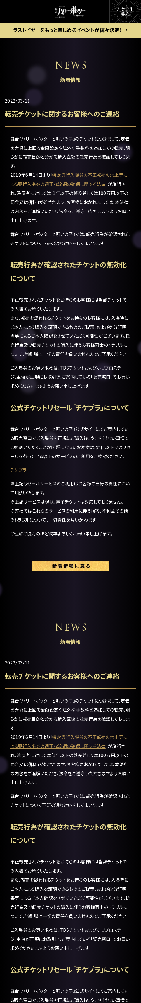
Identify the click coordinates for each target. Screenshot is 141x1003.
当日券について (101, 789)
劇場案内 (94, 732)
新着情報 (27, 799)
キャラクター (31, 782)
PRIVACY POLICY (70, 975)
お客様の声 (97, 821)
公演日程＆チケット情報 (105, 750)
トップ (24, 732)
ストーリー (29, 766)
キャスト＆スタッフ (38, 821)
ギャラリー (28, 854)
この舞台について (37, 749)
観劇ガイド (29, 887)
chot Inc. (93, 988)
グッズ (24, 870)
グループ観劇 (99, 802)
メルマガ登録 (99, 849)
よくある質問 (98, 835)
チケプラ (18, 469)
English (93, 862)
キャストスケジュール (41, 838)
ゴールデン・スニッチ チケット (105, 771)
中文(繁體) (96, 889)
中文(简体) (96, 876)
